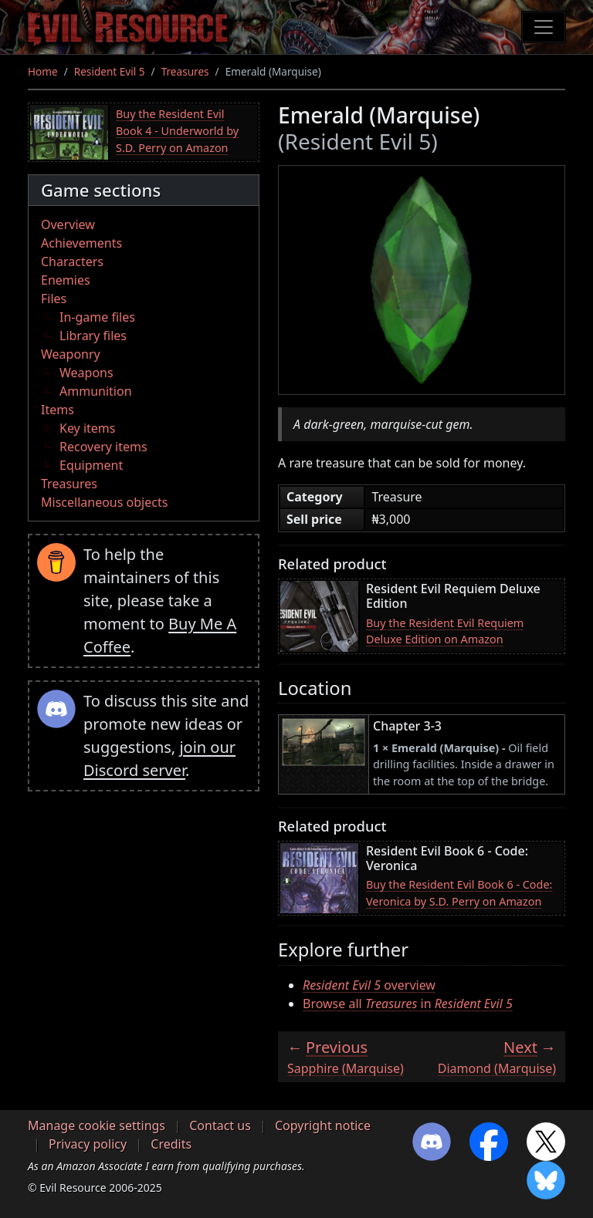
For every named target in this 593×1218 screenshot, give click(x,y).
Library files (93, 335)
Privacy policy (88, 1143)
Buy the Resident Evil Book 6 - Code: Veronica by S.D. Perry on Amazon (459, 893)
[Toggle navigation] (543, 27)
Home (43, 71)
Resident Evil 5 (109, 71)
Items (57, 409)
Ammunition (95, 391)
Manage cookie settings (96, 1125)
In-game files (97, 317)
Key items (87, 428)
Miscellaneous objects (104, 502)
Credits (171, 1143)
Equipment (91, 465)
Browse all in (408, 1003)
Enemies (65, 280)
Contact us (220, 1125)
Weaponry (70, 354)
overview (369, 985)
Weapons (86, 372)
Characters (72, 261)
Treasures (185, 71)
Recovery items (103, 446)
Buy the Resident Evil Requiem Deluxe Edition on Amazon (445, 631)
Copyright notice (323, 1125)
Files (53, 298)
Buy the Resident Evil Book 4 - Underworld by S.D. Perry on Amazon (177, 130)
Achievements (81, 242)
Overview (68, 224)
